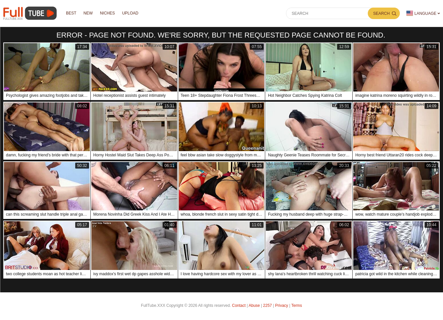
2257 (267, 305)
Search (381, 13)
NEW (88, 13)
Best (71, 13)
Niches (107, 13)
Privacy (281, 305)
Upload (130, 13)
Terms (296, 305)
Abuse (254, 305)
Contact (238, 305)
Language (421, 13)
